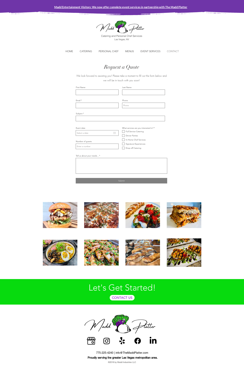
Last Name (127, 87)
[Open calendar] (114, 133)
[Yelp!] (122, 341)
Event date (80, 128)
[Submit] (121, 180)
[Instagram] (106, 341)
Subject (79, 113)
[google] (91, 341)
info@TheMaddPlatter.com (132, 352)
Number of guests (84, 141)
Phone (125, 100)
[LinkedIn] (153, 341)
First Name (80, 87)
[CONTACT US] (122, 297)
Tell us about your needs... (87, 156)
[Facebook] (137, 341)
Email (78, 100)
